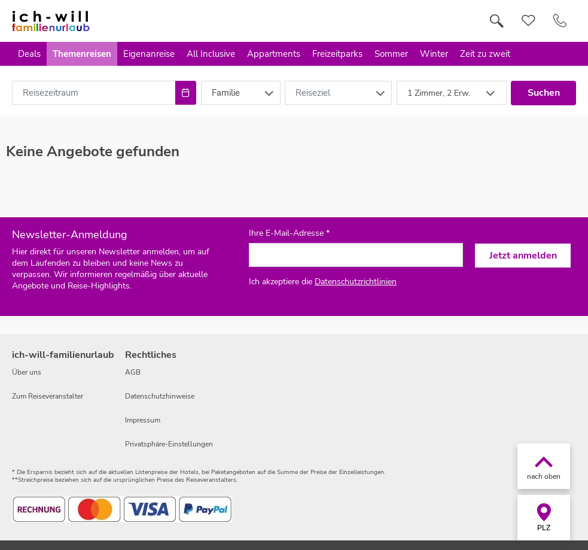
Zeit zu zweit (485, 54)
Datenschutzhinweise (159, 396)
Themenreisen (82, 54)
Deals (29, 54)
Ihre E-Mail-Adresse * (289, 233)
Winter (434, 54)
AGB (133, 372)
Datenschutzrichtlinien (356, 281)
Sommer (391, 54)
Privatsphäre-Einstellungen (169, 444)
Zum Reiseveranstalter (47, 396)
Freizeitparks (337, 54)
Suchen (544, 92)
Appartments (273, 54)
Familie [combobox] (226, 93)
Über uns (26, 372)
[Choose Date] (185, 93)
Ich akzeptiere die (323, 281)
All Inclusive (211, 54)
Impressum (142, 420)
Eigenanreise (149, 54)
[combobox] (93, 93)
